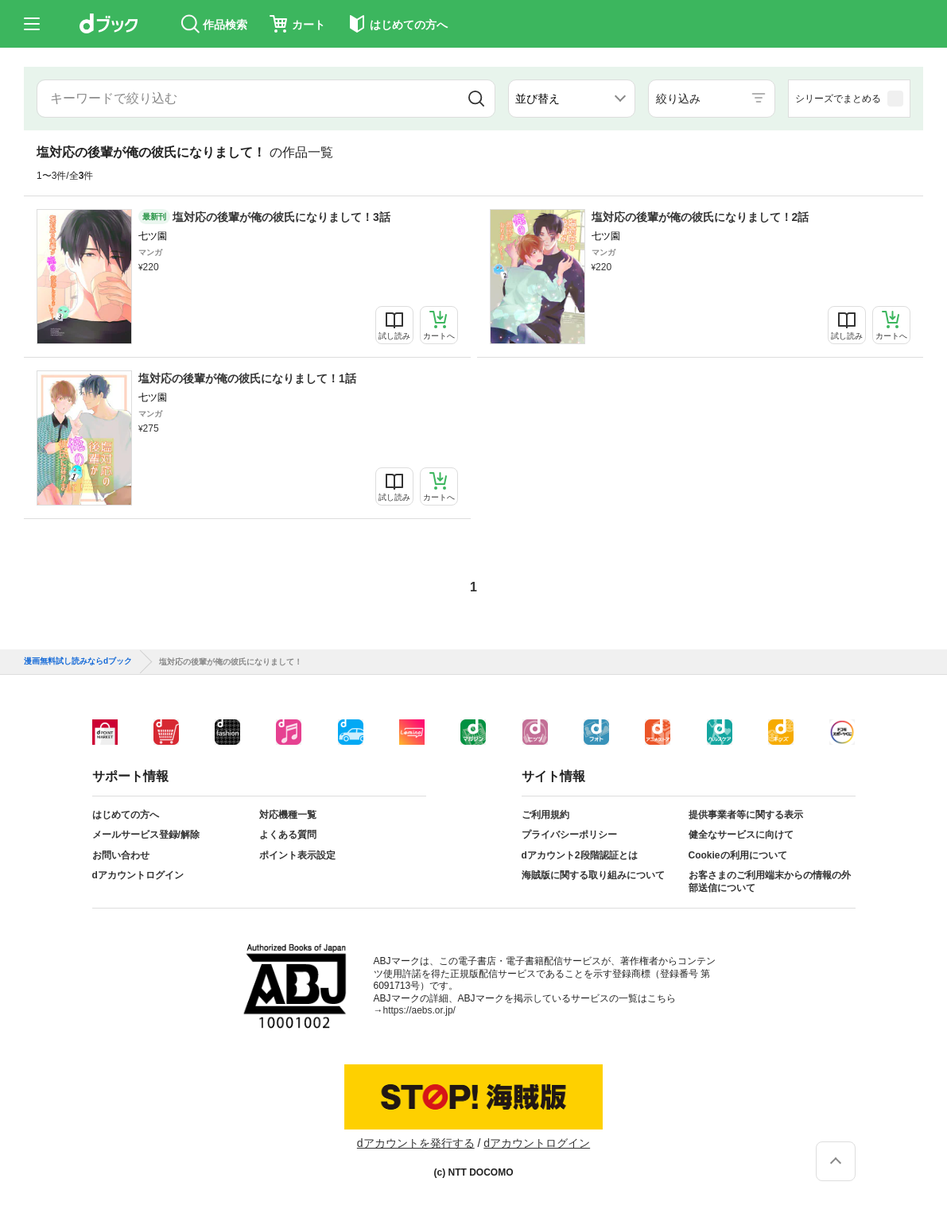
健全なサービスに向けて (741, 834)
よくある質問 (287, 834)
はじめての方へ (125, 814)
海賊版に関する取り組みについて (593, 875)
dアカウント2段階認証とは (580, 855)
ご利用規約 (545, 814)
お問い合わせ (120, 855)
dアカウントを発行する (416, 1143)
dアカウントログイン (138, 875)
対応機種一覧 (287, 814)
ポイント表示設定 (297, 855)
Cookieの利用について (738, 855)
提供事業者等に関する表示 (746, 814)
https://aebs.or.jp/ (419, 1010)
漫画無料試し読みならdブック (78, 661)
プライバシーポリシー (569, 834)
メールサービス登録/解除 (146, 834)
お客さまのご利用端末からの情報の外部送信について (770, 881)
